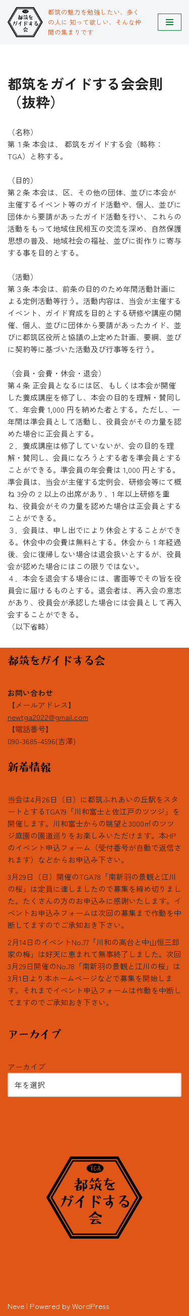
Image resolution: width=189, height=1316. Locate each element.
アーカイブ (26, 1066)
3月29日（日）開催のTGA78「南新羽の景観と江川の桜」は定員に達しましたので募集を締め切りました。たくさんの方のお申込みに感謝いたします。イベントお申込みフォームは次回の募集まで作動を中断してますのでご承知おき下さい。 (94, 900)
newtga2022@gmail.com (48, 717)
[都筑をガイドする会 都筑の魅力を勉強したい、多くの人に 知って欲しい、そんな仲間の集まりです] (75, 22)
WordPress (90, 1305)
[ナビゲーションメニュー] (169, 22)
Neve (16, 1305)
